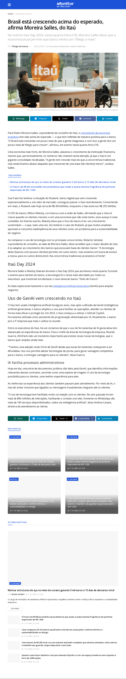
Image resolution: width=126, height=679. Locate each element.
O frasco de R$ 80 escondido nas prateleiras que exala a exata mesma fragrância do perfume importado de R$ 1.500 (91, 461)
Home (10, 14)
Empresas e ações (67, 46)
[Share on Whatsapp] (18, 118)
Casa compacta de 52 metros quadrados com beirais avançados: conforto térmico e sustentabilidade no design (32, 504)
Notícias (81, 46)
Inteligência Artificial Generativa (71, 286)
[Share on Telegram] (41, 118)
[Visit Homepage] (65, 4)
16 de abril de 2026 (30, 662)
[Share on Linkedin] (107, 118)
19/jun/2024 (38, 46)
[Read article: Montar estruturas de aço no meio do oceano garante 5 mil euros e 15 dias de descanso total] (34, 453)
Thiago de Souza (19, 46)
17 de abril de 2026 (19, 468)
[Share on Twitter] (63, 118)
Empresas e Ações (24, 14)
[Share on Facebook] (85, 118)
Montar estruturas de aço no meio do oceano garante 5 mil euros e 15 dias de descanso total (63, 182)
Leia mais (16, 608)
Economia (53, 46)
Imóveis (14, 479)
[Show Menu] (9, 4)
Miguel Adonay (18, 594)
